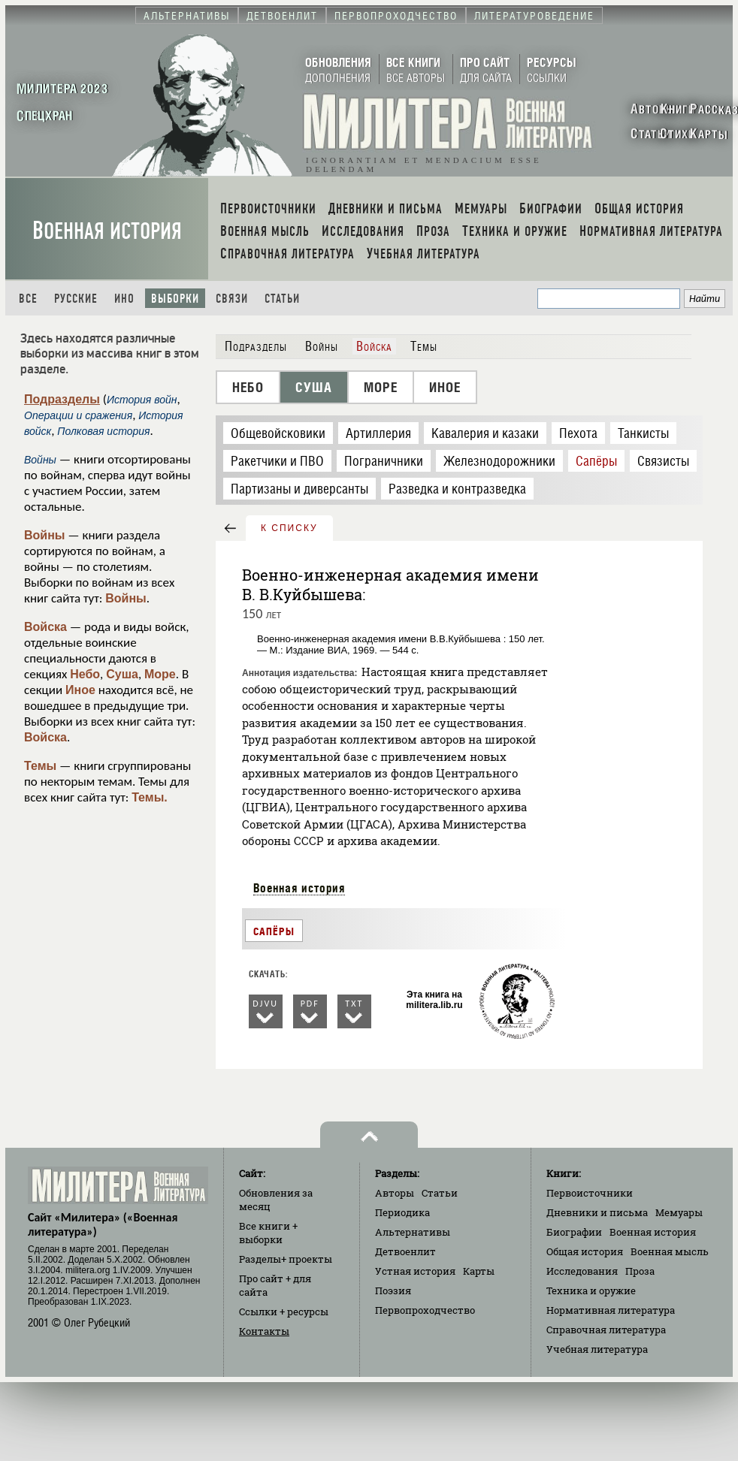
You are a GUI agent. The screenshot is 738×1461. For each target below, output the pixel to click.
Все (28, 298)
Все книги (268, 1232)
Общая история (584, 1251)
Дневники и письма (597, 1212)
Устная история (415, 1271)
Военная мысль (670, 1251)
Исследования (582, 1271)
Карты (479, 1271)
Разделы (285, 1259)
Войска (45, 626)
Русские (76, 298)
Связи (232, 298)
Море (160, 674)
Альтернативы (412, 1232)
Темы (40, 765)
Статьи (282, 298)
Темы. (150, 797)
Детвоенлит (405, 1251)
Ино (124, 298)
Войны (44, 535)
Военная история (107, 231)
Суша (122, 674)
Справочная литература (606, 1329)
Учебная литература (597, 1349)
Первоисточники (589, 1193)
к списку (289, 528)
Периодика (402, 1212)
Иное (80, 690)
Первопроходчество (425, 1310)
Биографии (574, 1232)
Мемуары (679, 1212)
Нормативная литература (610, 1310)
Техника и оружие (591, 1290)
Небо (85, 674)
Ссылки (283, 1311)
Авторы (394, 1193)
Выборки (175, 298)
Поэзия (393, 1290)
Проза (640, 1271)
